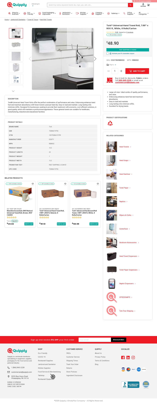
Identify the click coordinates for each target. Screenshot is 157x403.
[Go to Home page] (7, 20)
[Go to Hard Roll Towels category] (46, 20)
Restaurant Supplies (45, 361)
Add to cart (29, 224)
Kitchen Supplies (44, 368)
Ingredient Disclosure (74, 375)
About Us (98, 353)
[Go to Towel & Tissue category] (32, 20)
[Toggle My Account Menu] (143, 5)
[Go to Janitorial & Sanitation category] (18, 20)
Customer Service (73, 357)
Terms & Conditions (102, 361)
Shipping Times (72, 361)
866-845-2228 (125, 80)
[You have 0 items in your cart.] (148, 5)
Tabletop (41, 375)
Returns (69, 368)
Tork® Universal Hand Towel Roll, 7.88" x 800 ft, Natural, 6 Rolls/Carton (51, 213)
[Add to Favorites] (32, 183)
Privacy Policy (100, 357)
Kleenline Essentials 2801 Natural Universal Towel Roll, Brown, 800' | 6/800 (20, 213)
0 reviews (129, 32)
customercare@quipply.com (127, 82)
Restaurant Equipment (46, 379)
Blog (96, 364)
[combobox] (90, 5)
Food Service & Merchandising (49, 372)
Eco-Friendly (42, 353)
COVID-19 (41, 357)
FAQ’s (68, 353)
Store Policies (71, 372)
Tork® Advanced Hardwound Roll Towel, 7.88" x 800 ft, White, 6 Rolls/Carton (84, 213)
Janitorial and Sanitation (47, 364)
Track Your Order (72, 364)
